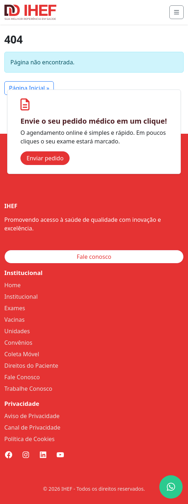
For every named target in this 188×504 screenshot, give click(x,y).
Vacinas (14, 320)
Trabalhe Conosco (28, 389)
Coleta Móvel (21, 354)
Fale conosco (94, 257)
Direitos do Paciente (31, 366)
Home (12, 285)
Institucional (21, 297)
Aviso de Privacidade (32, 416)
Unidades (17, 331)
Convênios (18, 343)
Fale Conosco (22, 377)
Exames (14, 308)
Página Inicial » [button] (29, 88)
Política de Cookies (29, 439)
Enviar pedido (45, 158)
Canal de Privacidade (32, 427)
